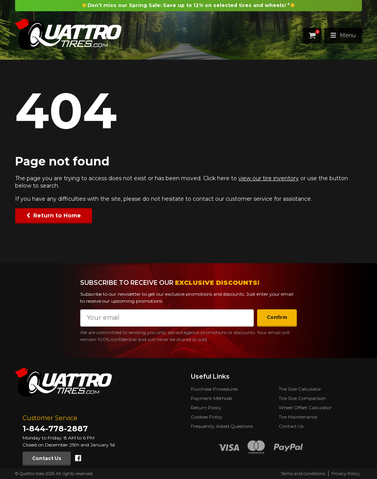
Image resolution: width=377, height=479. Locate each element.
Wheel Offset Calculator (305, 407)
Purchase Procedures (214, 389)
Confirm (277, 317)
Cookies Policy (207, 417)
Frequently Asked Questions (222, 426)
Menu (343, 35)
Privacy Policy (345, 473)
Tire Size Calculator (300, 389)
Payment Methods (211, 398)
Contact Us (46, 458)
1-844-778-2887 (55, 428)
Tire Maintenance (298, 417)
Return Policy (206, 407)
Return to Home (57, 215)
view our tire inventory (268, 178)
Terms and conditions (303, 473)
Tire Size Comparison (302, 398)
